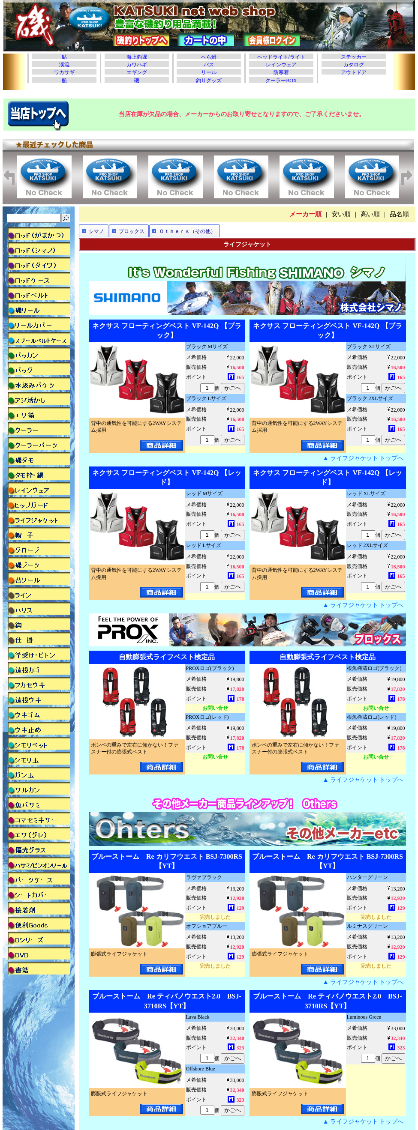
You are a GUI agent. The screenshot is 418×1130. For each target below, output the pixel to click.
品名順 (399, 214)
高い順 (370, 214)
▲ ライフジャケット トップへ (363, 458)
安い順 (341, 214)
